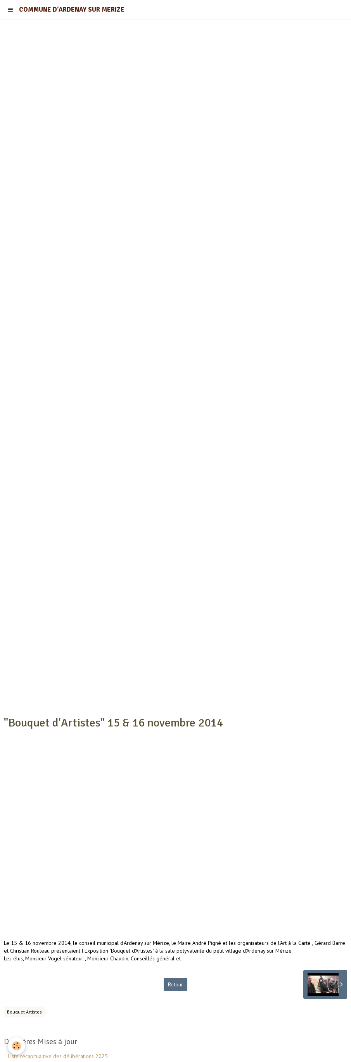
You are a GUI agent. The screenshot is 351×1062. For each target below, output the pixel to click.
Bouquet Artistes (24, 1012)
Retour (175, 984)
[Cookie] (16, 1046)
